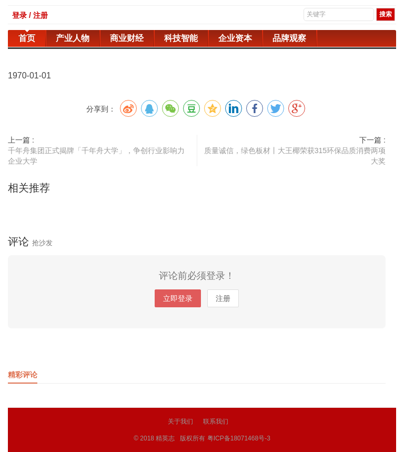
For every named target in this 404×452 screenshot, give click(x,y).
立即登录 (178, 298)
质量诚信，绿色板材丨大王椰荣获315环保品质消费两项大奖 (295, 155)
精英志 (165, 438)
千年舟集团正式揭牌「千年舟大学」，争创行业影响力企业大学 (96, 155)
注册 (223, 298)
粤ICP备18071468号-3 (238, 438)
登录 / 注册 (30, 15)
